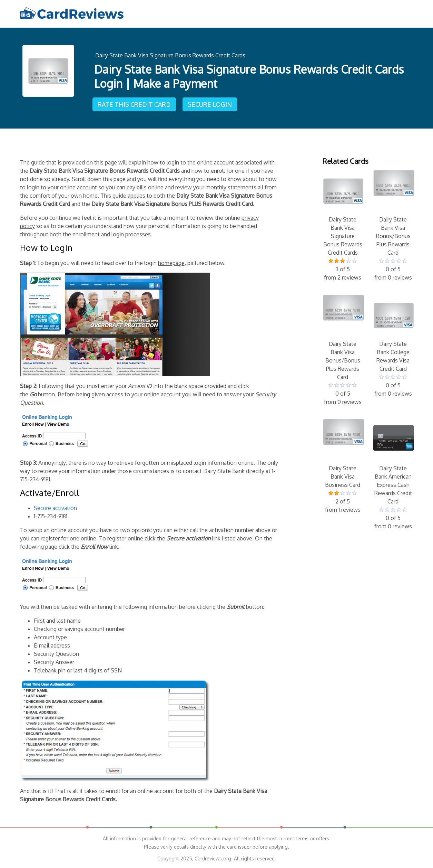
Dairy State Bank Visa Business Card (343, 466)
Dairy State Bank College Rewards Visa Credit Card (393, 346)
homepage (171, 263)
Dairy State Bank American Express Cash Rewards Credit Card (393, 474)
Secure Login (210, 104)
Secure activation (55, 507)
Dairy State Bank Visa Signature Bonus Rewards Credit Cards (170, 55)
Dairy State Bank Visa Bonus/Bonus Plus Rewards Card (393, 226)
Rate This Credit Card (134, 104)
